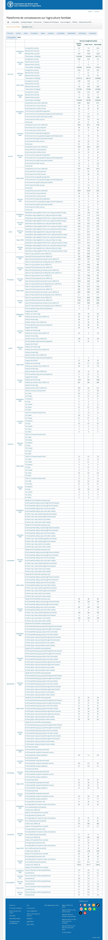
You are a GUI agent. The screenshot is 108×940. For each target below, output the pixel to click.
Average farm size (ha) (31, 48)
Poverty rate (28, 122)
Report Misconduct (14, 918)
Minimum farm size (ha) (32, 51)
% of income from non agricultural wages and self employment (44, 114)
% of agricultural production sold (35, 802)
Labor (26, 33)
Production (34, 33)
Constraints (92, 33)
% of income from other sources (35, 119)
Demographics (11, 37)
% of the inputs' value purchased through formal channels (42, 640)
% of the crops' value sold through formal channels (40, 517)
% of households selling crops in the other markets (40, 511)
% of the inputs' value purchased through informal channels (43, 637)
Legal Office (30, 921)
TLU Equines (28, 399)
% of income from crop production (35, 106)
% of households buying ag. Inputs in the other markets (41, 634)
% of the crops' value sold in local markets (37, 519)
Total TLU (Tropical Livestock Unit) (35, 391)
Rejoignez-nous (27, 27)
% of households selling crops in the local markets (40, 508)
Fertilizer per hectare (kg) (32, 314)
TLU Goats (28, 407)
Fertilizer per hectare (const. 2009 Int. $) (37, 317)
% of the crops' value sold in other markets (38, 522)
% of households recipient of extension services (39, 752)
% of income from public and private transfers (39, 117)
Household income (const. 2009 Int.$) (36, 103)
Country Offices (66, 932)
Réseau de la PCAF (85, 22)
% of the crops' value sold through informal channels (41, 514)
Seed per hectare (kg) (31, 319)
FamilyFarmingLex (26, 22)
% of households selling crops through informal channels (42, 503)
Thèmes (74, 22)
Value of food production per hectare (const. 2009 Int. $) (42, 259)
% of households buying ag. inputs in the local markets (41, 632)
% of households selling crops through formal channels (41, 506)
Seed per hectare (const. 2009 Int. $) (36, 322)
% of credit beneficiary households (35, 807)
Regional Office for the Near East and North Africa (68, 927)
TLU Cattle (28, 393)
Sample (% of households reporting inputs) (38, 623)
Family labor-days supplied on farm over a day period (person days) (45, 212)
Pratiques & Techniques (51, 22)
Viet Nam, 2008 (20, 96)
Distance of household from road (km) (36, 812)
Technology (82, 33)
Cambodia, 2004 (20, 63)
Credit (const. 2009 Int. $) (32, 810)
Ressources (38, 22)
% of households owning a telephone (36, 755)
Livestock (51, 33)
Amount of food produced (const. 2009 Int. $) (38, 256)
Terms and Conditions (15, 908)
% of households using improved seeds (37, 750)
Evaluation (30, 918)
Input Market (71, 33)
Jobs (28, 905)
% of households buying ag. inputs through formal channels (43, 629)
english (90, 11)
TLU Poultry (28, 396)
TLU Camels (28, 404)
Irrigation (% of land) (31, 311)
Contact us (12, 905)
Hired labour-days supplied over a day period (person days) (43, 215)
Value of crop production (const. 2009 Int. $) (38, 254)
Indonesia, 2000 (20, 74)
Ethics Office (30, 924)
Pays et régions (65, 22)
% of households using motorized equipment (38, 308)
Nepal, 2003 (20, 85)
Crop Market (60, 33)
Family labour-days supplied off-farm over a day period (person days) (46, 218)
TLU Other (28, 410)
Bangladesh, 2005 (20, 52)
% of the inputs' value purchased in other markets (40, 645)
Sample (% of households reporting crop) (37, 500)
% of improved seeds (31, 747)
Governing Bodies (32, 911)
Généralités (15, 22)
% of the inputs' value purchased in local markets (39, 643)
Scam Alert (12, 915)
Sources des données (13, 27)
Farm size (10, 33)
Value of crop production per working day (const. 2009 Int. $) (43, 262)
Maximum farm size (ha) (32, 54)
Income (18, 33)
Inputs (43, 33)
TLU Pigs (27, 402)
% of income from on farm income (35, 108)
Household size (29, 873)
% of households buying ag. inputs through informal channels (43, 626)
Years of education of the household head (37, 870)
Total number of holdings (32, 56)
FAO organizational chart (51, 905)
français (96, 11)
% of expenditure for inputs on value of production (40, 804)
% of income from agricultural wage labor (37, 111)
